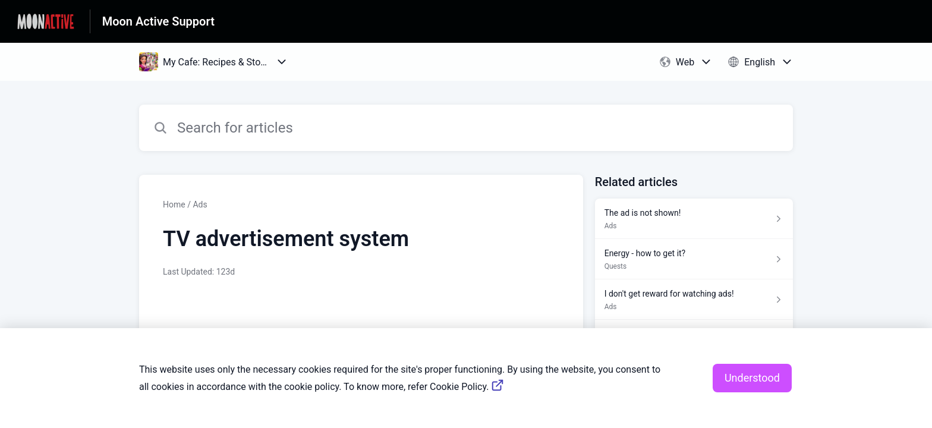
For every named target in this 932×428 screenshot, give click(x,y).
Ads (200, 204)
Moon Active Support (158, 21)
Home (174, 204)
